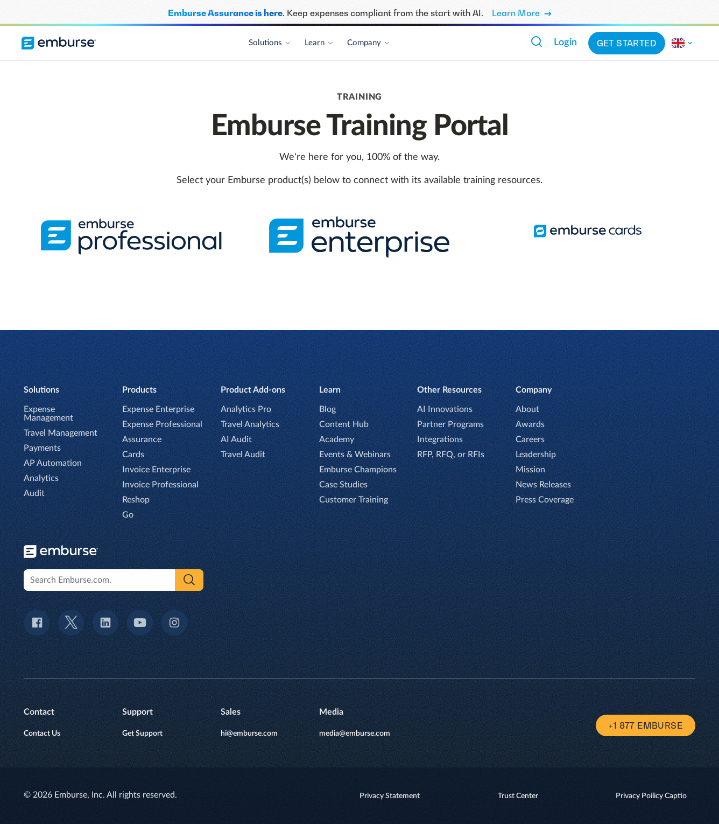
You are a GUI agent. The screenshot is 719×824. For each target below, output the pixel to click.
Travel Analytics (250, 424)
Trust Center (518, 796)
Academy (336, 439)
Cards (133, 454)
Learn (319, 43)
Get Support (142, 733)
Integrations (440, 439)
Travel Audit (243, 454)
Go (127, 515)
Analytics (41, 478)
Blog (327, 409)
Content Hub (344, 424)
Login (565, 42)
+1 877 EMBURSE (645, 725)
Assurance (141, 439)
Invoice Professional (160, 484)
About (527, 409)
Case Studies (343, 484)
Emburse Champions (358, 469)
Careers (530, 439)
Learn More (522, 13)
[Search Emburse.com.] (536, 41)
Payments (42, 448)
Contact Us (42, 733)
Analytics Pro (246, 409)
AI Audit (236, 439)
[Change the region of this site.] (682, 43)
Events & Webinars (355, 454)
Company (369, 43)
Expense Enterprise (158, 409)
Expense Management (48, 413)
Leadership (536, 454)
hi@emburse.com (249, 733)
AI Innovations (445, 409)
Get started (627, 43)
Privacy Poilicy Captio (651, 796)
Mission (530, 469)
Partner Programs (450, 424)
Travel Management (60, 433)
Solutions (270, 43)
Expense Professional (162, 424)
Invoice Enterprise (156, 469)
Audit (34, 493)
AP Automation (53, 463)
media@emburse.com (354, 733)
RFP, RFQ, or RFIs (450, 454)
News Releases (543, 484)
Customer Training (353, 499)
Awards (530, 424)
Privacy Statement (390, 796)
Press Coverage (545, 499)
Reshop (136, 499)
